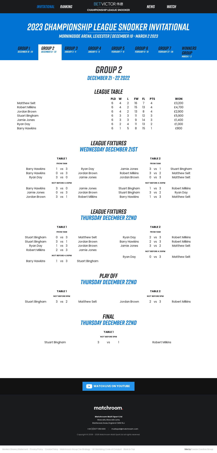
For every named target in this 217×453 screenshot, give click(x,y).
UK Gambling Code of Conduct (107, 449)
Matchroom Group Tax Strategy (75, 449)
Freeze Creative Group (202, 449)
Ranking (66, 6)
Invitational (46, 6)
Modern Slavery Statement (15, 449)
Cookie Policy (51, 449)
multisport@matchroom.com (124, 429)
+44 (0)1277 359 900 (96, 429)
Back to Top (129, 449)
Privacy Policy (36, 449)
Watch (171, 6)
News (151, 6)
